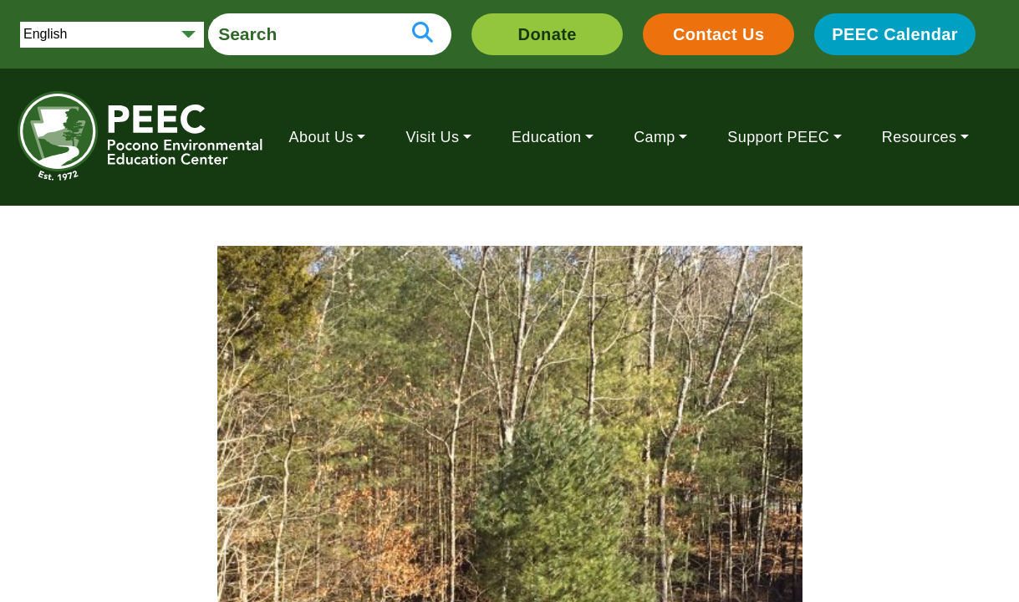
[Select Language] (112, 35)
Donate (547, 34)
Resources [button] (919, 137)
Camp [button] (654, 137)
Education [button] (547, 137)
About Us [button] (321, 137)
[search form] (301, 34)
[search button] (422, 34)
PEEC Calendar (895, 34)
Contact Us (719, 34)
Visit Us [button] (432, 137)
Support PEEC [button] (778, 137)
